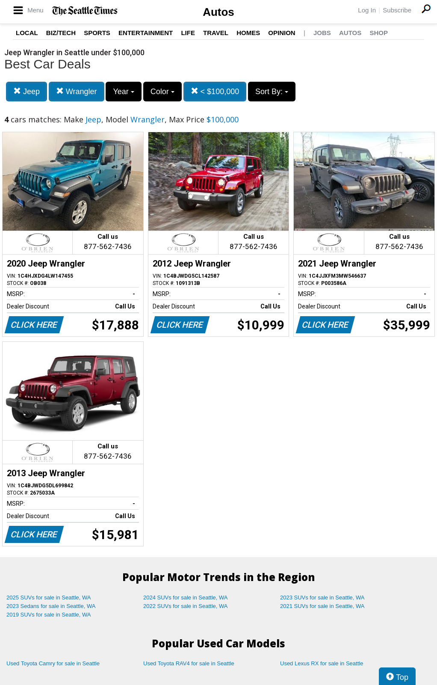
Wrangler (76, 91)
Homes (248, 32)
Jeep (26, 91)
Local (27, 32)
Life (188, 32)
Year (123, 91)
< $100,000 (215, 91)
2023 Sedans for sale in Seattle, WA (50, 606)
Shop (378, 32)
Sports (97, 32)
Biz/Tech (61, 32)
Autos (218, 12)
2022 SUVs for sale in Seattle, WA (185, 606)
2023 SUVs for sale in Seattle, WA (322, 597)
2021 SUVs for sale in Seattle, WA (322, 606)
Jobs (322, 32)
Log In (367, 10)
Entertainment (145, 32)
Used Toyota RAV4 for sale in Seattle (188, 663)
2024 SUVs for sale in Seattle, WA (185, 597)
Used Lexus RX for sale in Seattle (321, 663)
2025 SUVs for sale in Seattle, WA (48, 597)
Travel (215, 32)
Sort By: (271, 91)
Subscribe (397, 10)
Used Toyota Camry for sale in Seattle (53, 663)
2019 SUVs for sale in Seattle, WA (48, 614)
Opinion (281, 32)
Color (162, 91)
